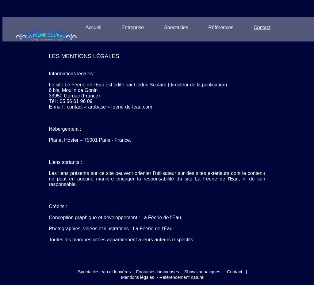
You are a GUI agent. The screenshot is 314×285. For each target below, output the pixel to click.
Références (220, 27)
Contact (262, 27)
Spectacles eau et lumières (104, 271)
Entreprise (132, 27)
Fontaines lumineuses (157, 271)
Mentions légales (137, 277)
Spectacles (176, 27)
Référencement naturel (181, 277)
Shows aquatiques (202, 271)
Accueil (93, 27)
